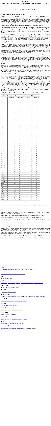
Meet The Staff (13, 305)
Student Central (4, 283)
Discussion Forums (41, 296)
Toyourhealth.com (5, 328)
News (2, 269)
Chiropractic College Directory (14, 283)
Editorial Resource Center (6, 278)
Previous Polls (27, 269)
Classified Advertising (5, 296)
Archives (25, 319)
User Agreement (10, 323)
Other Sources (16, 287)
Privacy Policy (4, 323)
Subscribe (3, 310)
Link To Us (10, 287)
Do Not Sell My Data (19, 323)
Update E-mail (14, 310)
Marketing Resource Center (19, 274)
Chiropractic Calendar (15, 296)
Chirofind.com (12, 328)
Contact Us (7, 305)
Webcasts (32, 269)
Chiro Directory (23, 296)
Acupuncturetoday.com (31, 328)
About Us (3, 305)
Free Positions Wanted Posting (27, 283)
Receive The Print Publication (7, 301)
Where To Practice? (38, 283)
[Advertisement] (12, 253)
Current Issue (6, 269)
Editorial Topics (4, 287)
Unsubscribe (8, 310)
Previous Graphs (19, 269)
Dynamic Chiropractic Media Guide (8, 292)
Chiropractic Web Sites (32, 296)
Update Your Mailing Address (20, 301)
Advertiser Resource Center (7, 274)
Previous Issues (12, 269)
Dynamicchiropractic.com (20, 328)
